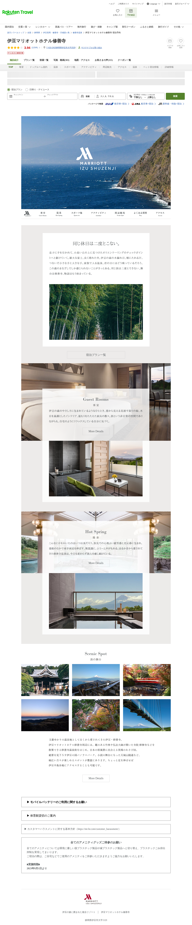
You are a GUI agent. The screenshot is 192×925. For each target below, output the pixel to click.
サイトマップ (138, 4)
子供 (110, 96)
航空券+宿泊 (116, 104)
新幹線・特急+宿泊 (170, 104)
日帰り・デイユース (39, 89)
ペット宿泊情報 (151, 67)
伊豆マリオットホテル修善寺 (36, 40)
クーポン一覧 (124, 60)
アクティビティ (89, 67)
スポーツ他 (69, 67)
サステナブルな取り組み (91, 47)
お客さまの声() (104, 60)
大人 (102, 96)
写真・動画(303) (61, 60)
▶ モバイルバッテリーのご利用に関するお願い (57, 802)
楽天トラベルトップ (15, 33)
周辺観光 (107, 67)
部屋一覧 (44, 60)
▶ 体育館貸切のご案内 (41, 815)
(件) (36, 48)
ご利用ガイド (123, 4)
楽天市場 (168, 4)
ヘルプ (112, 4)
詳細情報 (169, 67)
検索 (175, 96)
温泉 (56, 67)
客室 (21, 67)
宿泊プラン (16, 89)
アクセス (122, 67)
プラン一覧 (29, 60)
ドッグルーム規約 (38, 67)
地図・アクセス (82, 60)
